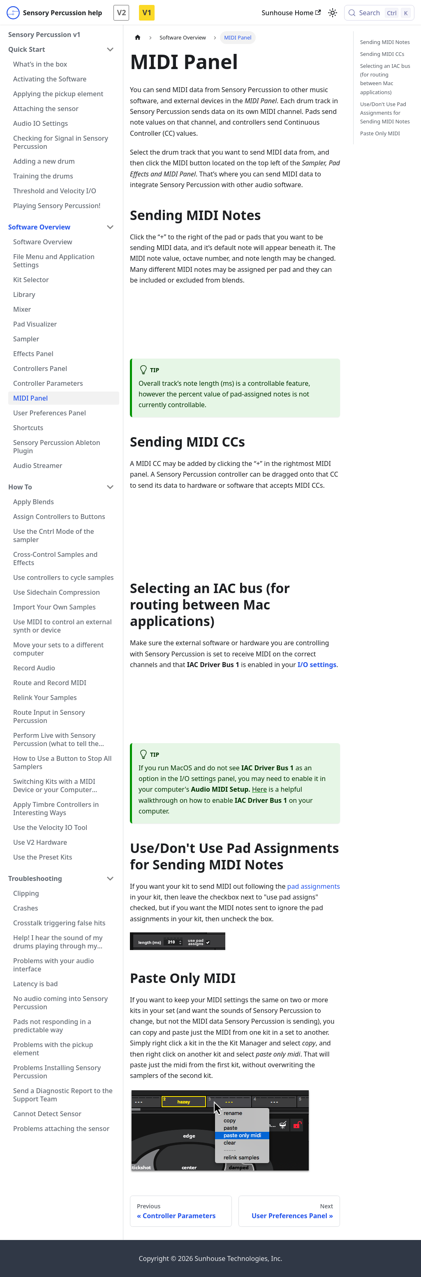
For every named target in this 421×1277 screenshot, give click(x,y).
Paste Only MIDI (380, 133)
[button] (61, 49)
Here (259, 789)
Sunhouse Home (291, 12)
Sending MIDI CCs (382, 54)
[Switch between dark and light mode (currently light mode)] (332, 12)
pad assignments (313, 886)
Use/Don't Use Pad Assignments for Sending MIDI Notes (385, 112)
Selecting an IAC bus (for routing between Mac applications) (385, 78)
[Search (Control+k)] (379, 13)
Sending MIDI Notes (385, 42)
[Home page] (138, 37)
